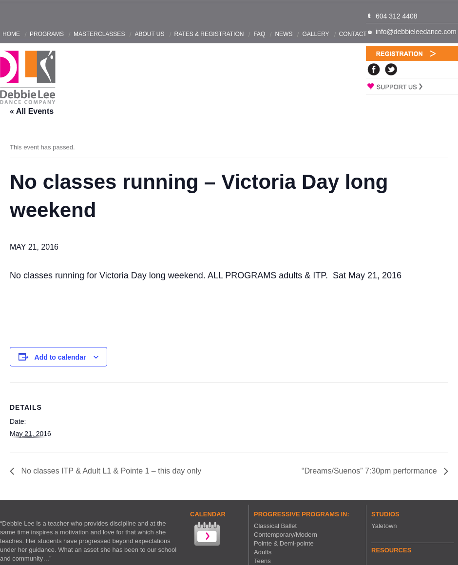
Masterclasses (99, 34)
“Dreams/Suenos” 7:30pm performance (370, 471)
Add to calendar (60, 357)
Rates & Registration (209, 34)
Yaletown (384, 525)
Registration (412, 53)
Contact (353, 34)
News (283, 34)
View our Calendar (206, 535)
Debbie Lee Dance (28, 78)
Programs (47, 34)
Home (11, 34)
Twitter (391, 69)
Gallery (315, 34)
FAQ (259, 34)
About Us (149, 34)
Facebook (373, 69)
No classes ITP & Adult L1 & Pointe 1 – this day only (110, 471)
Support (412, 86)
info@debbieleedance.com (416, 32)
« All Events (32, 111)
